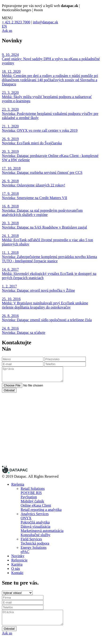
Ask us (7, 31)
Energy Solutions (33, 547)
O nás (15, 569)
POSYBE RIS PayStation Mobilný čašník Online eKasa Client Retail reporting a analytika (41, 501)
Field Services (31, 539)
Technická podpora (35, 543)
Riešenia (17, 484)
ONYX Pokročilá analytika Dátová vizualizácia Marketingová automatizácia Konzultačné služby (42, 526)
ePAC (25, 552)
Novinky (17, 556)
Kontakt (17, 573)
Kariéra (17, 564)
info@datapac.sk (45, 22)
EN (4, 26)
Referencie (19, 560)
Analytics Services (35, 514)
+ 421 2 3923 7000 (16, 22)
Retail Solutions (33, 489)
